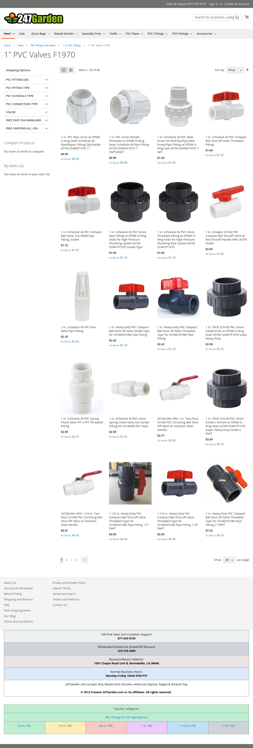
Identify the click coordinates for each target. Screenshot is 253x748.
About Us (10, 583)
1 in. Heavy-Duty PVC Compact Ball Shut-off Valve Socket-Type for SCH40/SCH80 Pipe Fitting (129, 331)
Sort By (219, 70)
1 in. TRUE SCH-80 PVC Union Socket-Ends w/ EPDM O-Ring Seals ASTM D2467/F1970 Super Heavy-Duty (226, 332)
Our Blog (10, 616)
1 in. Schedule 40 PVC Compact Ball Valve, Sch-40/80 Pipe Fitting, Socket (81, 235)
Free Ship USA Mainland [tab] (23, 120)
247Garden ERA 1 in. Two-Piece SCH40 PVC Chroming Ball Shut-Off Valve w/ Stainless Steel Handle (178, 424)
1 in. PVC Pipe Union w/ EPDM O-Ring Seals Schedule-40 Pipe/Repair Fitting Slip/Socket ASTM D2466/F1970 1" (81, 142)
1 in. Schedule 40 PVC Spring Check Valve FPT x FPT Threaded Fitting (82, 422)
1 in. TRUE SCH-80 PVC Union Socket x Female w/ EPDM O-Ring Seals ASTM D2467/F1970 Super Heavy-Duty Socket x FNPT (225, 426)
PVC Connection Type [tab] (22, 104)
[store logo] (33, 18)
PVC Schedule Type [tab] (20, 96)
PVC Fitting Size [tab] (17, 80)
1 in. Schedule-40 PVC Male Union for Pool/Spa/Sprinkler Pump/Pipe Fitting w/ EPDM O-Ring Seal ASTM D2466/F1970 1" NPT (178, 144)
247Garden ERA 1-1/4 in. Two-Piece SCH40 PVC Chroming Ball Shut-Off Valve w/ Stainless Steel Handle (81, 519)
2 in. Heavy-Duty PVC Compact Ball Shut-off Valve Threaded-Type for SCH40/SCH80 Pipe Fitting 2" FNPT (225, 519)
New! (21, 45)
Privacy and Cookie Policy (69, 583)
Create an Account (237, 4)
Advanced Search (64, 594)
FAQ (6, 605)
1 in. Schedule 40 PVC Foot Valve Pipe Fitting (78, 329)
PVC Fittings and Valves (43, 45)
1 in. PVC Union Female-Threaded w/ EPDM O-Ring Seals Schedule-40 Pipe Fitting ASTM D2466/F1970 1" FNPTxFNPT (129, 144)
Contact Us (60, 605)
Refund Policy (13, 594)
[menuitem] (8, 34)
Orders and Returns (66, 599)
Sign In (213, 4)
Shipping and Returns (18, 599)
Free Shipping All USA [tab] (22, 128)
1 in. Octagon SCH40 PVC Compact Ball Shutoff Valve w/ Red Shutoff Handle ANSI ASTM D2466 (226, 237)
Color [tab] (10, 112)
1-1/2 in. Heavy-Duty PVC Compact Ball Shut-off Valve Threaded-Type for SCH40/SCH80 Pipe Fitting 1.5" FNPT (129, 521)
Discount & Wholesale (18, 588)
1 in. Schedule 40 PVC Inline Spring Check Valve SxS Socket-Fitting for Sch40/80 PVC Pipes (129, 422)
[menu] (126, 34)
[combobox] (217, 17)
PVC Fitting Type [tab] (18, 88)
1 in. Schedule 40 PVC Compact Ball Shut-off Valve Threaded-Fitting (226, 140)
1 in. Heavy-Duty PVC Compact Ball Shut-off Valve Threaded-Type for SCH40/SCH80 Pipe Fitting (177, 332)
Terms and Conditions (18, 621)
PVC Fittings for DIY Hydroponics (126, 717)
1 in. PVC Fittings (72, 45)
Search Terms (62, 588)
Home (7, 45)
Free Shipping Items (17, 610)
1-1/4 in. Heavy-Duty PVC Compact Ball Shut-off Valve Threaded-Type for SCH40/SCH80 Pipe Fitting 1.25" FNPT (177, 521)
